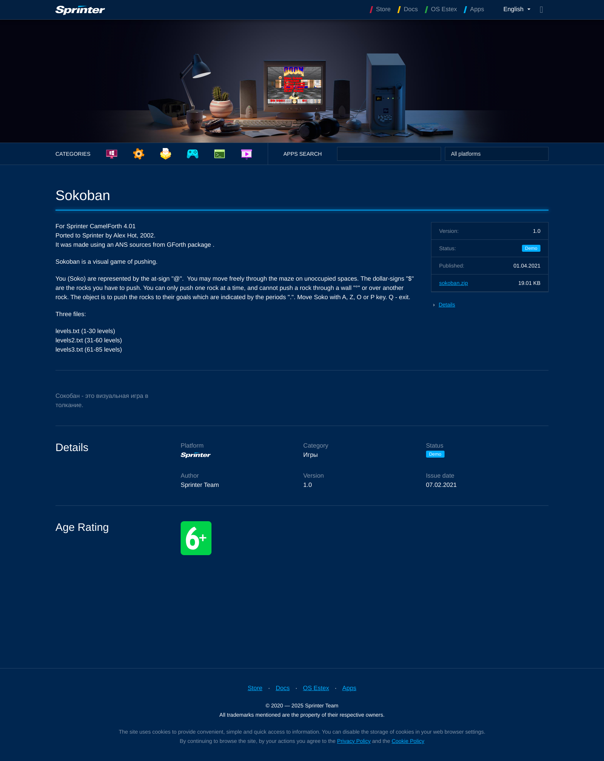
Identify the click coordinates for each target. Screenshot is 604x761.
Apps (349, 688)
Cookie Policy (408, 741)
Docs (283, 688)
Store (255, 688)
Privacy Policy (354, 741)
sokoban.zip (453, 283)
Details (447, 304)
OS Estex (316, 688)
